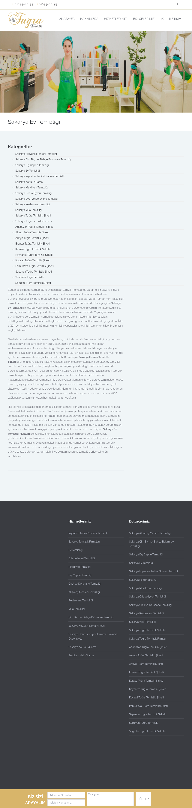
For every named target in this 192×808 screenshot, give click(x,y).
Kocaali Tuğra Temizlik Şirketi (32, 260)
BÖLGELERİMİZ (144, 19)
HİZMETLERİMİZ (116, 19)
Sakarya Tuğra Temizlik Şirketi (33, 215)
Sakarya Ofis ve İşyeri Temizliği (33, 193)
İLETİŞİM (175, 19)
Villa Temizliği (76, 608)
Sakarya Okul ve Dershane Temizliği (36, 198)
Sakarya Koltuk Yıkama (29, 181)
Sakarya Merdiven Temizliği (31, 187)
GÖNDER (143, 799)
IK (162, 19)
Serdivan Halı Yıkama (81, 655)
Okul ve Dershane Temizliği (84, 583)
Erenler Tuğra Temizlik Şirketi (32, 243)
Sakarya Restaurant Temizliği (32, 204)
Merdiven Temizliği (79, 566)
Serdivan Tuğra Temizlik (29, 277)
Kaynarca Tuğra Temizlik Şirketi (33, 254)
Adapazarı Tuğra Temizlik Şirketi (34, 226)
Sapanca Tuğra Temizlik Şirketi (33, 271)
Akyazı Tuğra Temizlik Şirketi (32, 232)
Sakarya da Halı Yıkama (82, 647)
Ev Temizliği (75, 550)
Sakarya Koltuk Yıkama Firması (86, 625)
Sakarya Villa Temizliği (28, 209)
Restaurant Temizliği (80, 600)
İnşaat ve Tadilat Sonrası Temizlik (88, 533)
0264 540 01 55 (23, 4)
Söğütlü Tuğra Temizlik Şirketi (33, 282)
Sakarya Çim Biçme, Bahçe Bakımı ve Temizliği (43, 159)
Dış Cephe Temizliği (80, 575)
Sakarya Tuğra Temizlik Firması (33, 221)
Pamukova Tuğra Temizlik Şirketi (34, 266)
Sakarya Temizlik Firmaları (84, 541)
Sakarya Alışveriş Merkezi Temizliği (36, 153)
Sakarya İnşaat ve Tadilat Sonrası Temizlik (40, 176)
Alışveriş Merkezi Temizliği (84, 592)
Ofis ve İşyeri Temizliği (81, 558)
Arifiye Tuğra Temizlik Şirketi (32, 237)
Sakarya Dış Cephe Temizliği (32, 165)
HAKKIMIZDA (89, 19)
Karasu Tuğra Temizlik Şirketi (32, 249)
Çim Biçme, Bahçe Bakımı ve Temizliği (91, 617)
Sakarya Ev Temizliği (27, 170)
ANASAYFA (67, 19)
